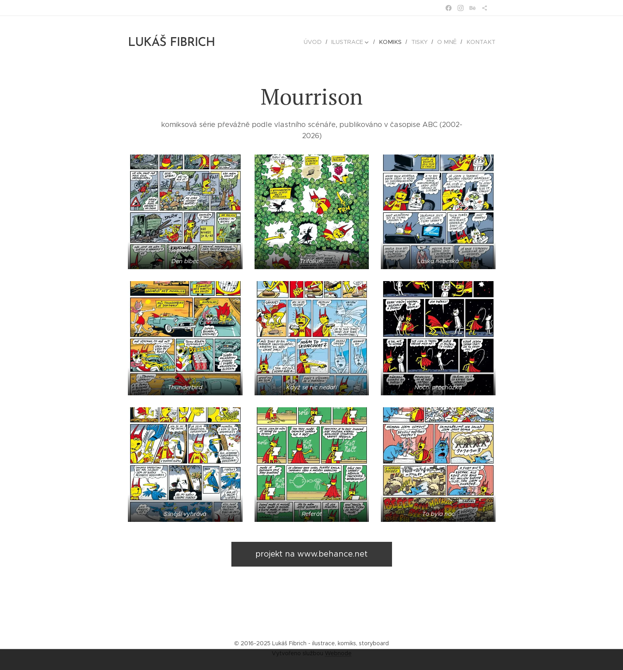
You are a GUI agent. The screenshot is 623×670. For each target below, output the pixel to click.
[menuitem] (321, 42)
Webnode (338, 653)
